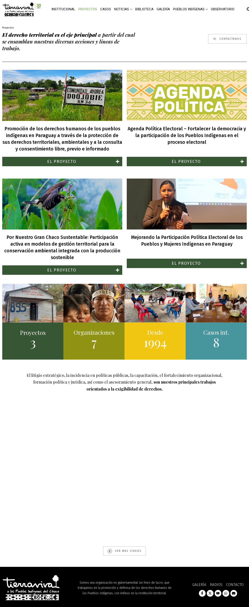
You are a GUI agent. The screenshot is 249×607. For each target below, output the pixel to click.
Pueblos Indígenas (189, 9)
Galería (163, 9)
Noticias (121, 9)
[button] (62, 161)
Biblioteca (144, 9)
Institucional (63, 9)
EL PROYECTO (61, 161)
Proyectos (87, 9)
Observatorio (222, 9)
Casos (105, 9)
